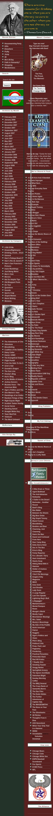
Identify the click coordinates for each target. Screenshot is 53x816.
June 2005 (9, 203)
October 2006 (10, 160)
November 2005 (11, 190)
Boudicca (31, 432)
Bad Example (33, 205)
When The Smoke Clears (38, 398)
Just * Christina (34, 290)
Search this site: (9, 80)
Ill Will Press (37, 767)
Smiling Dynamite (35, 349)
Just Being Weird (11, 271)
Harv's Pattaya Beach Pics (15, 258)
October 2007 (10, 128)
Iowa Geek (36, 585)
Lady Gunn (36, 590)
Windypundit (33, 400)
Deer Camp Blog (39, 542)
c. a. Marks (32, 221)
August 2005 (10, 198)
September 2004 (11, 227)
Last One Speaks (39, 596)
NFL (34, 770)
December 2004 (11, 219)
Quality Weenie (34, 336)
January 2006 (10, 184)
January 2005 (10, 217)
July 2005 (8, 200)
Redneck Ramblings (36, 339)
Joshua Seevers (11, 382)
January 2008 (10, 120)
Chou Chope (33, 231)
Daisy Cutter (10, 352)
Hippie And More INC (36, 277)
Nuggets (35, 633)
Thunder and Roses (36, 384)
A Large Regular (38, 593)
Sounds (8, 290)
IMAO (34, 582)
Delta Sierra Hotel (39, 545)
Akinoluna (9, 344)
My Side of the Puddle (41, 625)
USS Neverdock (38, 723)
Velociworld (32, 390)
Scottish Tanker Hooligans (15, 403)
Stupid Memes (10, 296)
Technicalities (33, 360)
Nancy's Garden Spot (36, 314)
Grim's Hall (9, 366)
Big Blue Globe (38, 516)
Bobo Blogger (33, 213)
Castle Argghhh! (34, 226)
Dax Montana (33, 250)
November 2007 (11, 125)
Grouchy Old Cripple (36, 271)
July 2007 (8, 136)
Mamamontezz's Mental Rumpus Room (38, 606)
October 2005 (10, 192)
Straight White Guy (12, 411)
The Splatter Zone (35, 382)
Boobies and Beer (39, 526)
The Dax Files (37, 691)
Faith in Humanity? (12, 62)
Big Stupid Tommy (35, 207)
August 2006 (10, 165)
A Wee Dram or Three (40, 489)
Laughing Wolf (34, 298)
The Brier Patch (34, 371)
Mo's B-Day (9, 60)
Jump (7, 54)
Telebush (8, 417)
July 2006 (8, 168)
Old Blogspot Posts (12, 282)
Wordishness (10, 68)
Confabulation (33, 247)
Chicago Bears (38, 751)
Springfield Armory (40, 670)
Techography (33, 363)
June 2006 (9, 171)
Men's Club (9, 274)
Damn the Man (38, 534)
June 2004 (9, 235)
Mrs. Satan (36, 620)
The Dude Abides (39, 694)
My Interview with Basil (39, 48)
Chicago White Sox (40, 756)
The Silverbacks (38, 713)
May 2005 (8, 206)
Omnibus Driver (34, 322)
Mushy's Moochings (40, 622)
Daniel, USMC (10, 355)
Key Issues (32, 293)
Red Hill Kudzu (38, 659)
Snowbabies (37, 734)
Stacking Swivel (11, 409)
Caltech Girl (32, 223)
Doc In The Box (38, 548)
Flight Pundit (10, 361)
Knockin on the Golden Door (39, 296)
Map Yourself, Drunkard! (39, 46)
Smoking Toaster (39, 665)
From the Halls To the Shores (16, 363)
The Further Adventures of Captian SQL (38, 699)
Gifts (6, 46)
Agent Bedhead (38, 492)
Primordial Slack (39, 657)
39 (5, 57)
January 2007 (10, 152)
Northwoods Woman (36, 320)
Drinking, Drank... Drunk (14, 253)
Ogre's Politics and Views (15, 390)
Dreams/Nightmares (12, 250)
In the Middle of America (14, 379)
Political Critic (38, 643)
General (8, 255)
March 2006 (9, 179)
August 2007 (10, 133)
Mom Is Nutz (33, 312)
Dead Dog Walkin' (35, 253)
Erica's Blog (37, 550)
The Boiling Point (35, 368)
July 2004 (8, 233)
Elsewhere (9, 49)
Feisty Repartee (38, 553)
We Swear (32, 395)
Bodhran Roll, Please (36, 215)
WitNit (34, 731)
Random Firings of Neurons (16, 398)
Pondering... (37, 651)
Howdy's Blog (10, 374)
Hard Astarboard (39, 558)
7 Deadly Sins (37, 662)
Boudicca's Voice (35, 218)
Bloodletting (9, 347)
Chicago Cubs (38, 754)
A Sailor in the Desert (40, 500)
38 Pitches (36, 715)
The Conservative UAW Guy (39, 374)
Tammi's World (34, 357)
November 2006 (11, 157)
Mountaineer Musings (41, 617)
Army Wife (32, 186)
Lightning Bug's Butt (40, 598)
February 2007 (10, 149)
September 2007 (11, 130)
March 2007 (9, 147)
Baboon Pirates (34, 194)
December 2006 (11, 155)
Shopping (8, 65)
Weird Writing (10, 298)
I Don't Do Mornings (40, 574)
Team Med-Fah (10, 414)
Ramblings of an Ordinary (15, 395)
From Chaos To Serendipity (39, 266)
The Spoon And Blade (41, 673)
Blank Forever (38, 521)
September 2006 (11, 163)
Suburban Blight (34, 355)
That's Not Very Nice (36, 365)
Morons (8, 277)
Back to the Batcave (36, 199)
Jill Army (31, 287)
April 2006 (9, 176)
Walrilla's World (34, 392)
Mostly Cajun (37, 614)
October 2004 (10, 225)
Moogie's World (38, 611)
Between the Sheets (40, 513)
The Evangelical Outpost (14, 358)
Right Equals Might (12, 401)
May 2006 (8, 174)
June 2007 (9, 139)
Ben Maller (36, 510)
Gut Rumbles (33, 274)
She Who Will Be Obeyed (38, 347)
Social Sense (10, 406)
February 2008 (10, 117)
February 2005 (10, 214)
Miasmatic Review (35, 309)
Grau (30, 413)
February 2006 (10, 182)
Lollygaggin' (37, 601)
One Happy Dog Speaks (37, 330)
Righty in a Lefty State (37, 455)
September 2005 (11, 195)
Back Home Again (35, 196)
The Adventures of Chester (15, 342)
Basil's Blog (37, 508)
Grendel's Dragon (12, 369)
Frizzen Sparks (34, 263)
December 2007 (11, 122)
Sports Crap (9, 293)
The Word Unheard (12, 420)
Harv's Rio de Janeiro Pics (15, 261)
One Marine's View (12, 393)
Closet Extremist (34, 239)
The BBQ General (39, 684)
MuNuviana (7, 425)
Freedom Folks (34, 261)
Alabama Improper (35, 180)
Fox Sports (36, 764)
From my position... (36, 269)
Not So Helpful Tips (12, 280)
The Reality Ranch (35, 376)
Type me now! (38, 44)
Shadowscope (33, 344)
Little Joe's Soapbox (36, 304)
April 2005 (9, 208)
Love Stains (32, 306)
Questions (9, 288)
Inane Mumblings (11, 269)
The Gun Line (10, 371)
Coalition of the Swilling (14, 350)
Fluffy (7, 52)
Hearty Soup (37, 561)
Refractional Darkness (37, 341)
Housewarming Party (13, 44)
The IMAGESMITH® (40, 705)
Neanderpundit (34, 317)
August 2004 (10, 230)
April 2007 (9, 144)
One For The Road (35, 328)
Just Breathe (37, 588)
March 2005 (9, 211)
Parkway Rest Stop (35, 333)
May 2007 (8, 141)
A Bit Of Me (9, 247)
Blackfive (31, 210)
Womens (8, 301)
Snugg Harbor (38, 668)
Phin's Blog (37, 641)
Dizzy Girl (32, 255)
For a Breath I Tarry (40, 556)
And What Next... (34, 183)
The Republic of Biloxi (37, 379)
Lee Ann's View (34, 301)
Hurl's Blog (9, 377)
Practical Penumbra (40, 654)
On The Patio (33, 325)
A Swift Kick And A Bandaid (39, 178)
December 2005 (11, 187)
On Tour (8, 285)
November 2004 (11, 222)
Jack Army (32, 285)
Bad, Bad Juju (33, 202)
